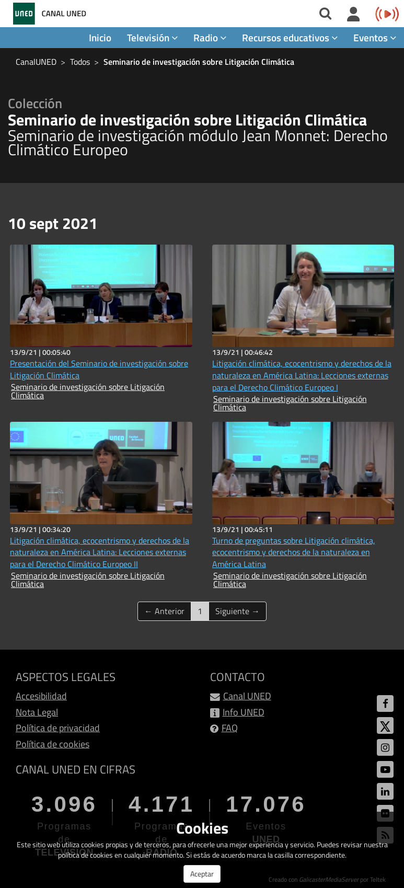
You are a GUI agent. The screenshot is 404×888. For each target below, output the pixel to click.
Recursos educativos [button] (290, 37)
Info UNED (243, 712)
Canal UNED (247, 696)
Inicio (100, 37)
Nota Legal (37, 712)
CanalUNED (36, 61)
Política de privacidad (58, 728)
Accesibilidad (41, 696)
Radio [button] (209, 37)
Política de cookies (52, 744)
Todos (80, 61)
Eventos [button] (374, 37)
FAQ (230, 728)
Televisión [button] (152, 37)
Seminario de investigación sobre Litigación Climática (198, 61)
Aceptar (202, 873)
